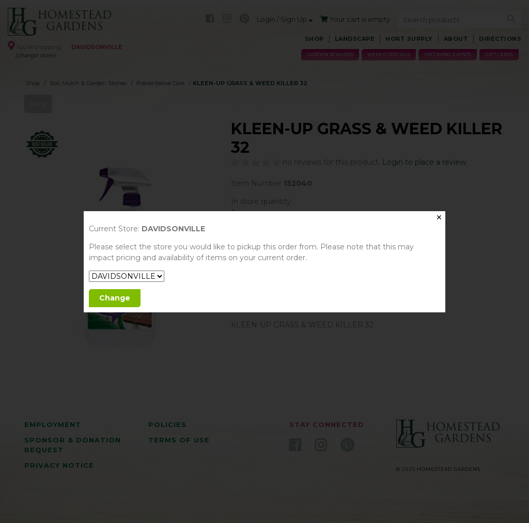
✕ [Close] (439, 217)
